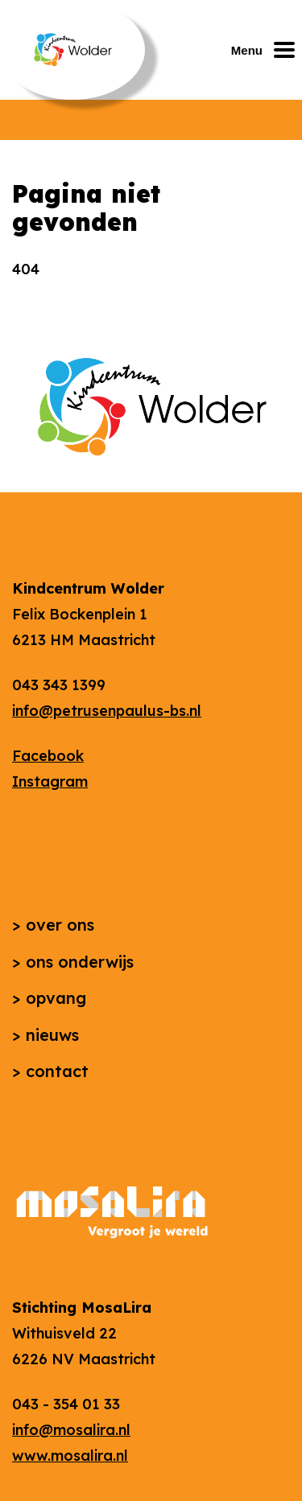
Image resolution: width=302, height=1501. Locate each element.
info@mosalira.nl (71, 1430)
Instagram (50, 781)
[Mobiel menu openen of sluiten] (266, 50)
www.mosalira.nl (70, 1455)
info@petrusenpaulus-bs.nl (106, 710)
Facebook (48, 755)
